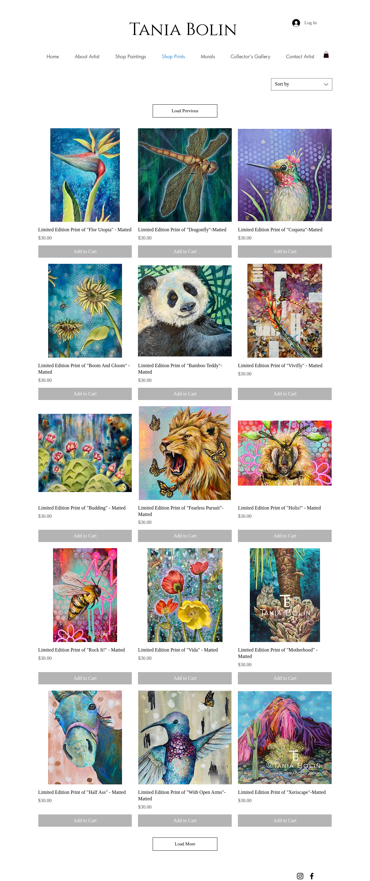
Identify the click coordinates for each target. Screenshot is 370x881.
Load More (185, 843)
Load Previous (185, 110)
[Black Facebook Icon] (311, 876)
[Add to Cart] (85, 251)
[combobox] (301, 84)
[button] (326, 54)
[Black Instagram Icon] (300, 876)
